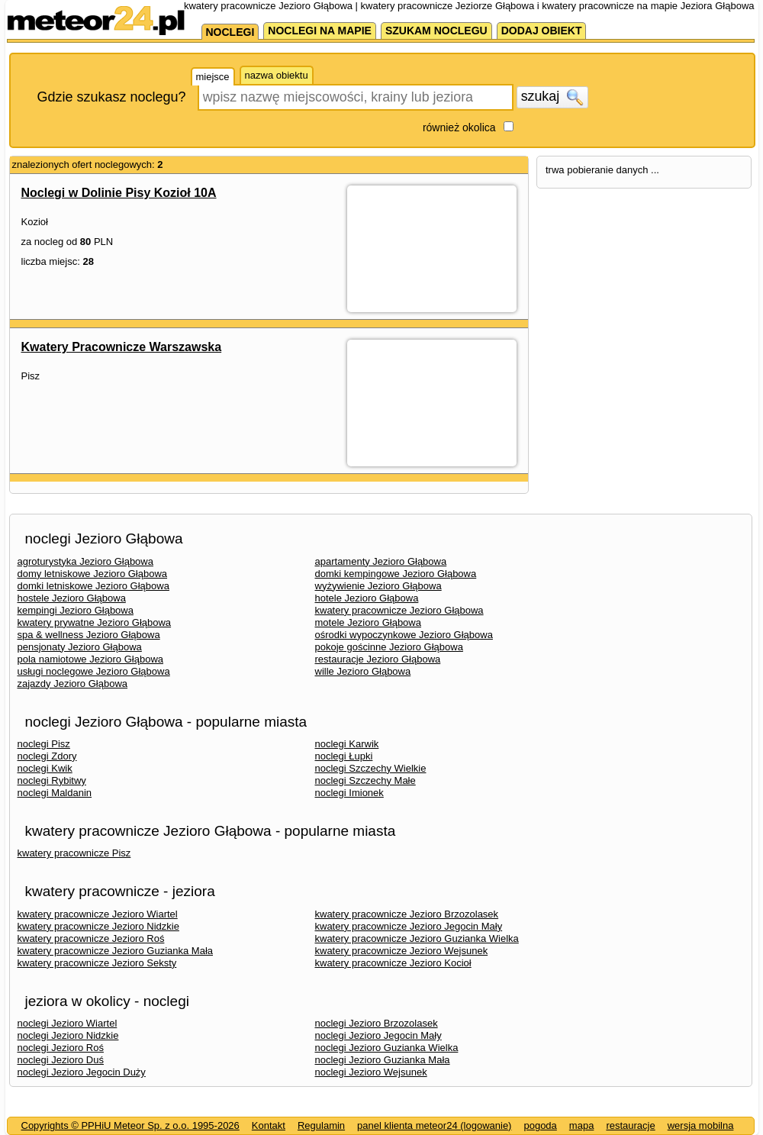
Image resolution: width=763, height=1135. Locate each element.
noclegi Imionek (349, 792)
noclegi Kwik (45, 768)
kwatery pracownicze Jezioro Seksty (97, 963)
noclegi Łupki (344, 756)
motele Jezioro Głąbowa (368, 622)
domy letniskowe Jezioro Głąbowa (93, 573)
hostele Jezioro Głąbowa (72, 598)
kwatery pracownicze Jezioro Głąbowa (399, 610)
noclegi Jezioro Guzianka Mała (382, 1060)
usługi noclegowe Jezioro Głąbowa (94, 671)
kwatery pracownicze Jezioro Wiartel (98, 914)
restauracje (630, 1125)
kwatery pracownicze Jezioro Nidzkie (98, 926)
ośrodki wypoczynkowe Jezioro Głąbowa (404, 634)
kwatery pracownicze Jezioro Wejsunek (401, 950)
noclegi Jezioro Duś (61, 1060)
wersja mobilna (701, 1125)
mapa (581, 1125)
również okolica (459, 127)
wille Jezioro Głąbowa (363, 671)
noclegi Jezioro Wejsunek (371, 1072)
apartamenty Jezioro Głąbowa (381, 561)
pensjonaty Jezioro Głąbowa (80, 647)
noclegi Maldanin (55, 792)
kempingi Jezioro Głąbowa (76, 610)
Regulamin (321, 1125)
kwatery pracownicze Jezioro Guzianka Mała (116, 950)
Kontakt (268, 1125)
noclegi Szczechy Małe (365, 780)
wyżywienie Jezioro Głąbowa (378, 586)
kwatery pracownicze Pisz (74, 853)
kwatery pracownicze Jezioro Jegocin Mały (409, 926)
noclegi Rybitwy (52, 780)
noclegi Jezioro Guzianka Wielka (387, 1047)
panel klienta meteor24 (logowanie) (434, 1125)
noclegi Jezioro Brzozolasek (376, 1023)
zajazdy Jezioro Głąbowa (73, 683)
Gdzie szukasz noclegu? (111, 97)
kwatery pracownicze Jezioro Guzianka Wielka (417, 938)
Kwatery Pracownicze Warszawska (121, 346)
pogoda (539, 1125)
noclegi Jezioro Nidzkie (68, 1035)
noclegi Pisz (44, 744)
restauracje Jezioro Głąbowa (378, 659)
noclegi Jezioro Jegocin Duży (82, 1072)
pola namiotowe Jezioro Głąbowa (91, 659)
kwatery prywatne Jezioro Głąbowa (95, 622)
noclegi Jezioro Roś (61, 1047)
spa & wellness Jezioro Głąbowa (89, 634)
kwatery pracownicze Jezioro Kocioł (393, 963)
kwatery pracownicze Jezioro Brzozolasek (407, 914)
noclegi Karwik (347, 744)
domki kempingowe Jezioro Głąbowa (396, 573)
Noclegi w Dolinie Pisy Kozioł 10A (119, 192)
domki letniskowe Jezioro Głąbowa (93, 586)
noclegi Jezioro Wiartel (68, 1023)
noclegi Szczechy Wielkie (371, 768)
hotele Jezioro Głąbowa (367, 598)
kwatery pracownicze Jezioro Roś (91, 938)
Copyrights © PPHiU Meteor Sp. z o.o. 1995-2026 (130, 1125)
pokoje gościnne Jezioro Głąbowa (389, 647)
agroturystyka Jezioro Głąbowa (85, 561)
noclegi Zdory (47, 756)
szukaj (552, 97)
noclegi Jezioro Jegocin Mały (378, 1035)
